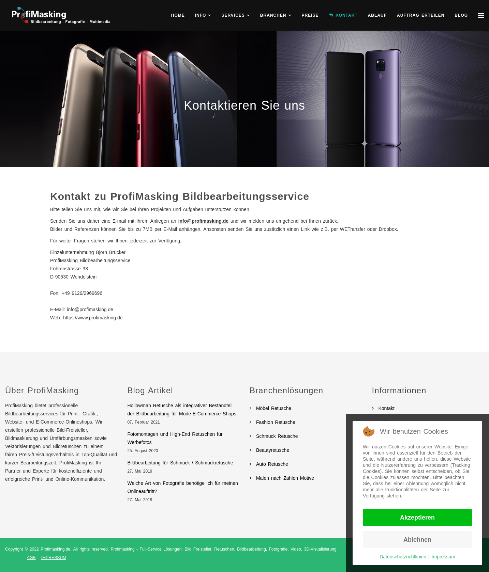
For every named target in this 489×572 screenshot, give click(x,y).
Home (178, 15)
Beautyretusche (271, 450)
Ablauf (377, 15)
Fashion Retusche (274, 422)
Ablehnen (417, 539)
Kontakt (385, 408)
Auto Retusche (271, 464)
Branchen (273, 15)
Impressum (443, 556)
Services (232, 15)
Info (200, 15)
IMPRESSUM (53, 557)
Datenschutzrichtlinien (403, 556)
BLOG (461, 15)
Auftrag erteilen (420, 15)
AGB (31, 557)
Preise (310, 15)
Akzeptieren (417, 517)
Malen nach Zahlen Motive (284, 478)
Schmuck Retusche (276, 436)
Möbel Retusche (272, 408)
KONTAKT (343, 15)
